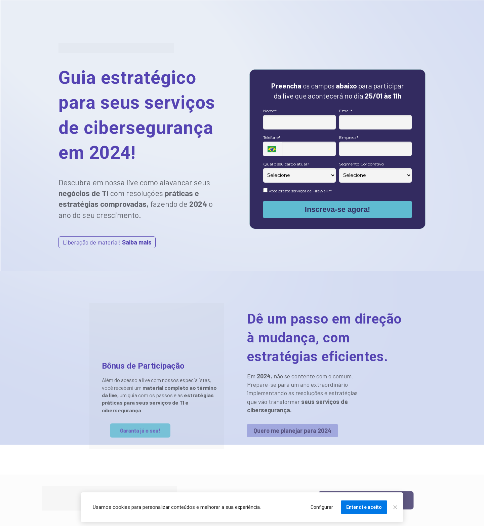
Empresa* (348, 137)
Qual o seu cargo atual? (286, 163)
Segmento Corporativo (361, 163)
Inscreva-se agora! (337, 209)
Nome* (270, 110)
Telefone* (271, 137)
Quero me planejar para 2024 (292, 430)
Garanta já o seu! (140, 430)
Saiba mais (137, 242)
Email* (345, 110)
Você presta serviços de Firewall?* (297, 190)
